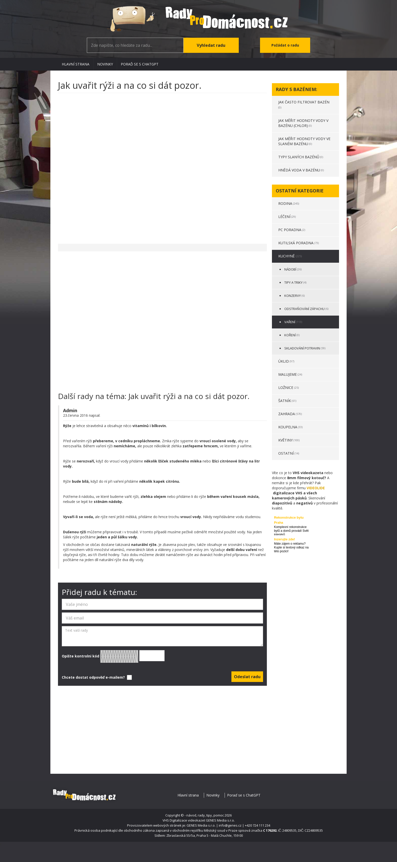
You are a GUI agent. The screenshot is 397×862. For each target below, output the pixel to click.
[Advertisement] (162, 166)
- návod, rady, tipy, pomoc (204, 815)
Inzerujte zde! (284, 539)
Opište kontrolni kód (113, 656)
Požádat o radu (285, 45)
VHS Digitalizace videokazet (184, 820)
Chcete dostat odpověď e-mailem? (96, 677)
